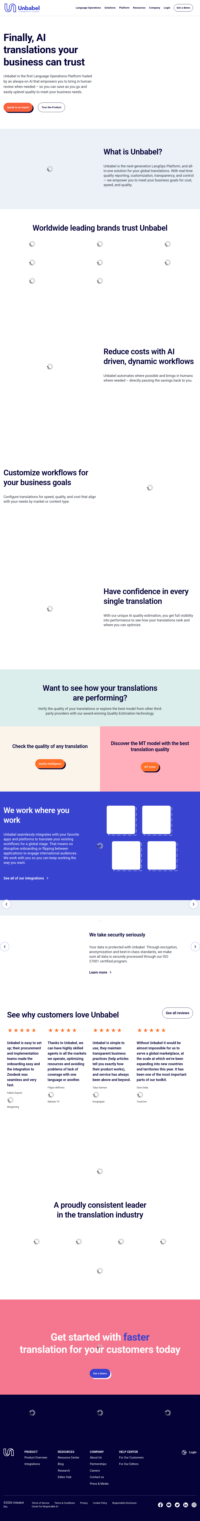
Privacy (84, 1503)
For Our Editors (128, 1464)
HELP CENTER (128, 1452)
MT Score (150, 766)
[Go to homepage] (22, 7)
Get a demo (183, 7)
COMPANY (97, 1452)
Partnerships (98, 1464)
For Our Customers (131, 1457)
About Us (96, 1457)
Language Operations (88, 7)
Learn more (100, 972)
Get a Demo (100, 1373)
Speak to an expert (18, 107)
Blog (61, 1464)
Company (154, 7)
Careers (95, 1470)
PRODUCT (31, 1452)
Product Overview (35, 1457)
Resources (139, 7)
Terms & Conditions (64, 1503)
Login (167, 7)
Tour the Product (51, 107)
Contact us (97, 1477)
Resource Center (68, 1457)
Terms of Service (40, 1503)
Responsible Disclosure (124, 1503)
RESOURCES (66, 1452)
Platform (124, 7)
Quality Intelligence (50, 763)
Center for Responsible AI (45, 1506)
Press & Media (99, 1483)
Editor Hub (64, 1477)
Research (64, 1470)
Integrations (32, 1464)
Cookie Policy (100, 1503)
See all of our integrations (26, 878)
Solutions (110, 7)
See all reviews (177, 1013)
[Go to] (126, 855)
